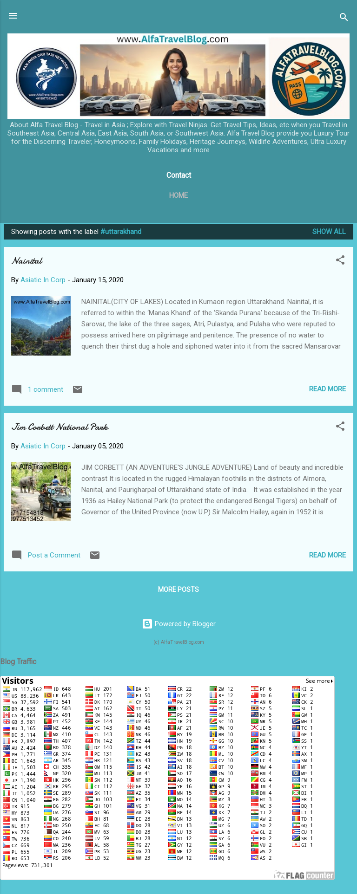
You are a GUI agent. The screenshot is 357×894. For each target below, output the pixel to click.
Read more (327, 389)
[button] (340, 261)
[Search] (344, 19)
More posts (178, 589)
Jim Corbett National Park (59, 427)
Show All (329, 231)
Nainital (26, 260)
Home (178, 195)
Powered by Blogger (179, 624)
